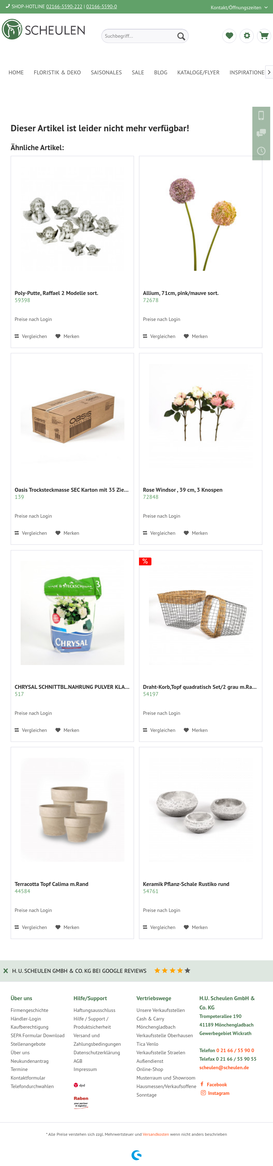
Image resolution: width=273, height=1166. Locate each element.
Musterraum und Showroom (166, 1078)
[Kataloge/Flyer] (198, 72)
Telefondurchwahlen (32, 1086)
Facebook (213, 1084)
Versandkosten (156, 1134)
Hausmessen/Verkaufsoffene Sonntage (166, 1090)
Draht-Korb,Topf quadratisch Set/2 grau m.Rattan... (200, 690)
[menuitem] (145, 36)
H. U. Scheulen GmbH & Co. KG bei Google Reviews (79, 970)
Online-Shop (149, 1069)
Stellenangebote (28, 1044)
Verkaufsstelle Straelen (160, 1052)
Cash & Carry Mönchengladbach (156, 1022)
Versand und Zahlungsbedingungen (97, 1039)
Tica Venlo (147, 1044)
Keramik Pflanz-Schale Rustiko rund (186, 887)
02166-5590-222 (64, 6)
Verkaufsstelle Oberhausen (164, 1035)
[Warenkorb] (264, 36)
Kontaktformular (28, 1078)
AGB (78, 1061)
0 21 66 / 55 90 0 (235, 1050)
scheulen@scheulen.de (224, 1067)
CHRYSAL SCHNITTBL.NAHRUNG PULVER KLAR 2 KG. (72, 690)
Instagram (215, 1093)
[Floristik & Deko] (57, 72)
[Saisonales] (106, 72)
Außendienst (150, 1061)
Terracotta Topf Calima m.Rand (51, 887)
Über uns (20, 1052)
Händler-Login (26, 1018)
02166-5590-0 (101, 6)
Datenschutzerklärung (97, 1052)
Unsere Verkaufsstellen (160, 1010)
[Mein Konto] (247, 36)
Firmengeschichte (29, 1010)
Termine (19, 1069)
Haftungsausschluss (95, 1010)
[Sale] (138, 72)
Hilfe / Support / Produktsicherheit (92, 1022)
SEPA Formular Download (38, 1035)
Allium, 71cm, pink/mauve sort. (181, 296)
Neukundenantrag (30, 1061)
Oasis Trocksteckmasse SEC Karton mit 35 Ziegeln (72, 493)
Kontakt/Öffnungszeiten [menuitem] (237, 7)
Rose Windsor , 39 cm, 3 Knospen (183, 493)
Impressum (85, 1069)
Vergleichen (31, 336)
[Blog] (160, 72)
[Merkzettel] (229, 36)
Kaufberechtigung (29, 1027)
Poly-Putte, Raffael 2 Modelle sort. (56, 296)
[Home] (16, 72)
